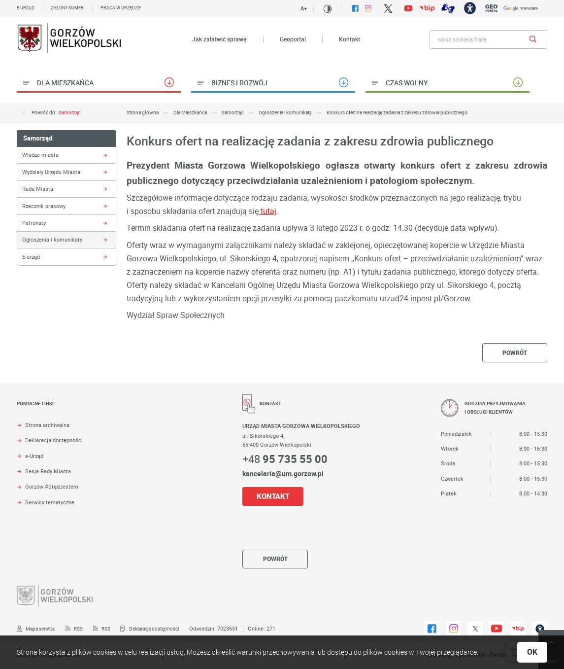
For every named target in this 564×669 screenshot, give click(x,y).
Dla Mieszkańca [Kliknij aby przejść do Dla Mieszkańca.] (65, 82)
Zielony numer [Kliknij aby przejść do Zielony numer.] (67, 8)
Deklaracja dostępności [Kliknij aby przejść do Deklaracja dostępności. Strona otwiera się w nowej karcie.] (54, 440)
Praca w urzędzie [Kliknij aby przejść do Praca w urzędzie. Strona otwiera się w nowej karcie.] (120, 8)
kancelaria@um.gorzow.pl (283, 473)
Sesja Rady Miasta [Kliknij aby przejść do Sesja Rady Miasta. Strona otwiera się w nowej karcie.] (48, 471)
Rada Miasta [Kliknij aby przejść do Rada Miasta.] (37, 188)
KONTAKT (273, 496)
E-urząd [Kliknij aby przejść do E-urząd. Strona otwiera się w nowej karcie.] (25, 8)
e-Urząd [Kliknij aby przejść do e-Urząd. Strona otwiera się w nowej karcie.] (34, 456)
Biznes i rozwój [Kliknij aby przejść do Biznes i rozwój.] (239, 82)
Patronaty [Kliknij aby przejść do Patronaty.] (34, 222)
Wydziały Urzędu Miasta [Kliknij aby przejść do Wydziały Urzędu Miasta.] (51, 172)
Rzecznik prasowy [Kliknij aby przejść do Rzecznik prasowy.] (44, 206)
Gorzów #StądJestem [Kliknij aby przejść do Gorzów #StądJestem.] (51, 486)
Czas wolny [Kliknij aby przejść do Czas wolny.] (407, 82)
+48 (285, 459)
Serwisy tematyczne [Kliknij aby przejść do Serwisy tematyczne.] (49, 502)
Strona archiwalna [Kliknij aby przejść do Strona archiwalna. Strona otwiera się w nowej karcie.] (47, 425)
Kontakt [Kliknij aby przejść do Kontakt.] (349, 39)
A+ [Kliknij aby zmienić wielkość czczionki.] (303, 8)
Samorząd (70, 112)
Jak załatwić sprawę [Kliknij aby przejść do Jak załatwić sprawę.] (219, 39)
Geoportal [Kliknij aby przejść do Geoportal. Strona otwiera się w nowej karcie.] (293, 39)
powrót (514, 352)
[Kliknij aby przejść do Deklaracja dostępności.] (149, 629)
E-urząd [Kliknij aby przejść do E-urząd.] (31, 256)
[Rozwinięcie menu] (110, 410)
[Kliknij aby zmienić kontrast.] (327, 9)
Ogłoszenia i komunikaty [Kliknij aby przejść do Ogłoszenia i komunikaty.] (52, 239)
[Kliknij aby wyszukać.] (532, 39)
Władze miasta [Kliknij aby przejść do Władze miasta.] (40, 154)
